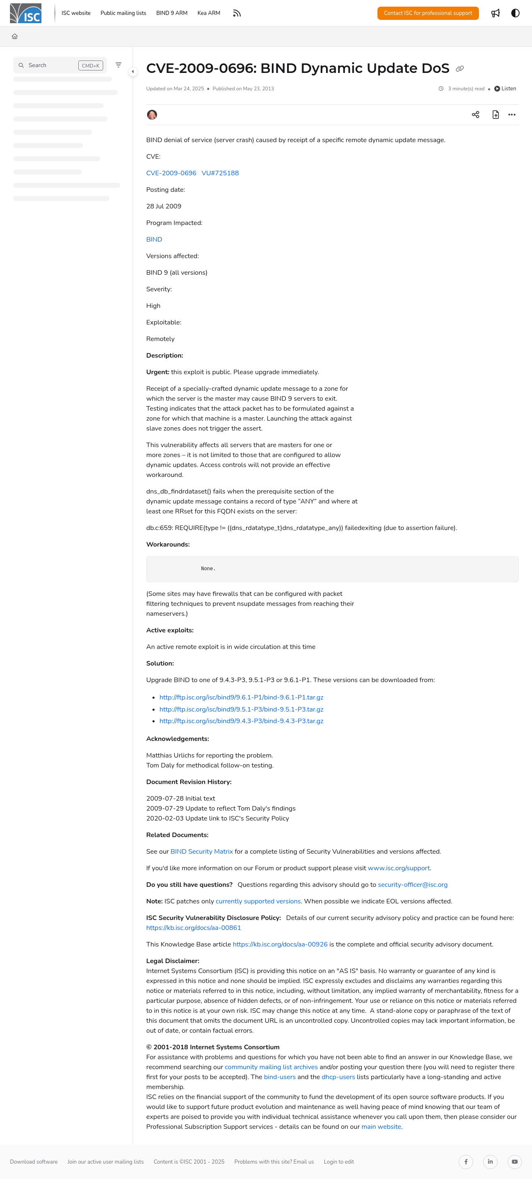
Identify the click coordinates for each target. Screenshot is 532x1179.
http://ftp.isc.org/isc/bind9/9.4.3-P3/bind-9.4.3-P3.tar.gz (242, 721)
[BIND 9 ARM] (172, 13)
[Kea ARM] (209, 13)
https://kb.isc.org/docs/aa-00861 (193, 927)
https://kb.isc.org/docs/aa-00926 (280, 944)
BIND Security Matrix (202, 851)
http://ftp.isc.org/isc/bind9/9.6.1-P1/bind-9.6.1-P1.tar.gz (242, 697)
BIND (154, 239)
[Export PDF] (495, 114)
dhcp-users (338, 1077)
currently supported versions (258, 901)
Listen (505, 88)
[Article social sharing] (475, 114)
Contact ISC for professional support (428, 13)
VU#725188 (220, 173)
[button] (60, 65)
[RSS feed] (237, 13)
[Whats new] (495, 13)
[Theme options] (515, 13)
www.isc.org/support (399, 868)
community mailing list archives (271, 1067)
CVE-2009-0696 (171, 173)
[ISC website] (76, 13)
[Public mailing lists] (123, 13)
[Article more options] (512, 114)
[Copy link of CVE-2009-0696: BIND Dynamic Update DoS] (460, 69)
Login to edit (339, 1162)
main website (381, 1126)
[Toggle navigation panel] (133, 72)
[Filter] (118, 65)
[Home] (25, 13)
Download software (34, 1162)
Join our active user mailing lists (106, 1162)
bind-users (280, 1077)
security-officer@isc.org (412, 884)
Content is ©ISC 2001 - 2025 (189, 1162)
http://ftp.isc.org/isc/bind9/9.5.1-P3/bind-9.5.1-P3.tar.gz (242, 709)
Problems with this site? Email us (274, 1162)
